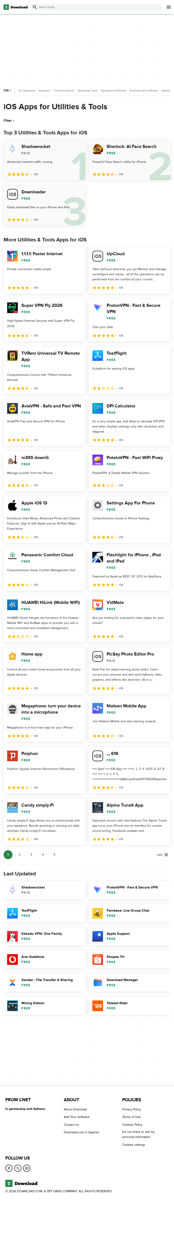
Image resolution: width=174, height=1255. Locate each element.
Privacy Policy (131, 1109)
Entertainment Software (144, 90)
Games (166, 90)
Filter (9, 120)
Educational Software (113, 90)
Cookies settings (133, 1145)
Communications (64, 90)
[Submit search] (34, 7)
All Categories (27, 90)
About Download (75, 1109)
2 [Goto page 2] (20, 854)
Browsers (44, 90)
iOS (8, 90)
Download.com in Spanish (81, 1132)
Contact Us (71, 1125)
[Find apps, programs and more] (96, 7)
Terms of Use (131, 1117)
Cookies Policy (132, 1125)
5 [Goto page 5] (54, 854)
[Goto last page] (162, 854)
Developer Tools (87, 90)
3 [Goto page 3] (31, 854)
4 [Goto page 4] (43, 854)
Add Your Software (76, 1117)
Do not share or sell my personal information (138, 1134)
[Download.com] (16, 7)
